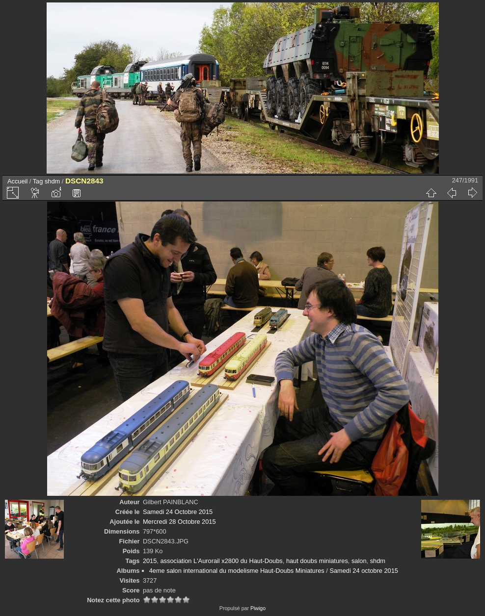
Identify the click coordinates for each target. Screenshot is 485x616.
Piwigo (258, 608)
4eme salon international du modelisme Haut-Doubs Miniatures (236, 570)
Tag (38, 181)
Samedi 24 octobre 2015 (363, 570)
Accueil (17, 181)
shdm (52, 181)
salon (359, 561)
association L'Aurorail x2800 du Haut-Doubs (221, 561)
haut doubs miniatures (317, 561)
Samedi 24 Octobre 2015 (178, 511)
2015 (150, 561)
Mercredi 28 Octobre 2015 (179, 521)
